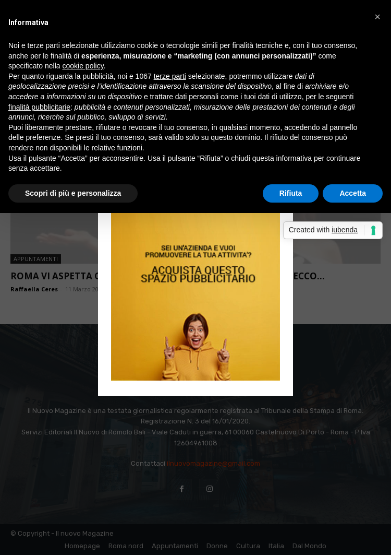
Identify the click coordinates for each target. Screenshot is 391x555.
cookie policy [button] (83, 66)
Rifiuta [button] (290, 193)
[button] (377, 16)
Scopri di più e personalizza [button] (73, 193)
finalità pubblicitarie (39, 107)
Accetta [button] (352, 193)
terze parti (170, 76)
